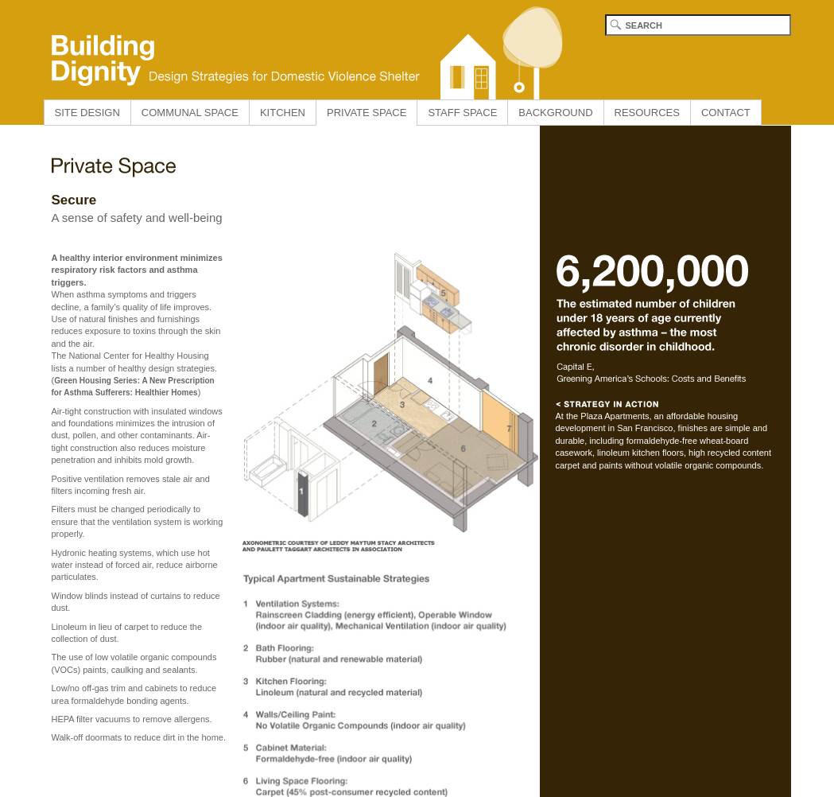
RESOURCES (647, 113)
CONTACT (726, 113)
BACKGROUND (555, 113)
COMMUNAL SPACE (190, 113)
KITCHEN (282, 113)
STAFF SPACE (462, 113)
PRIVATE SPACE (366, 113)
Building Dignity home (302, 49)
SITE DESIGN (87, 113)
